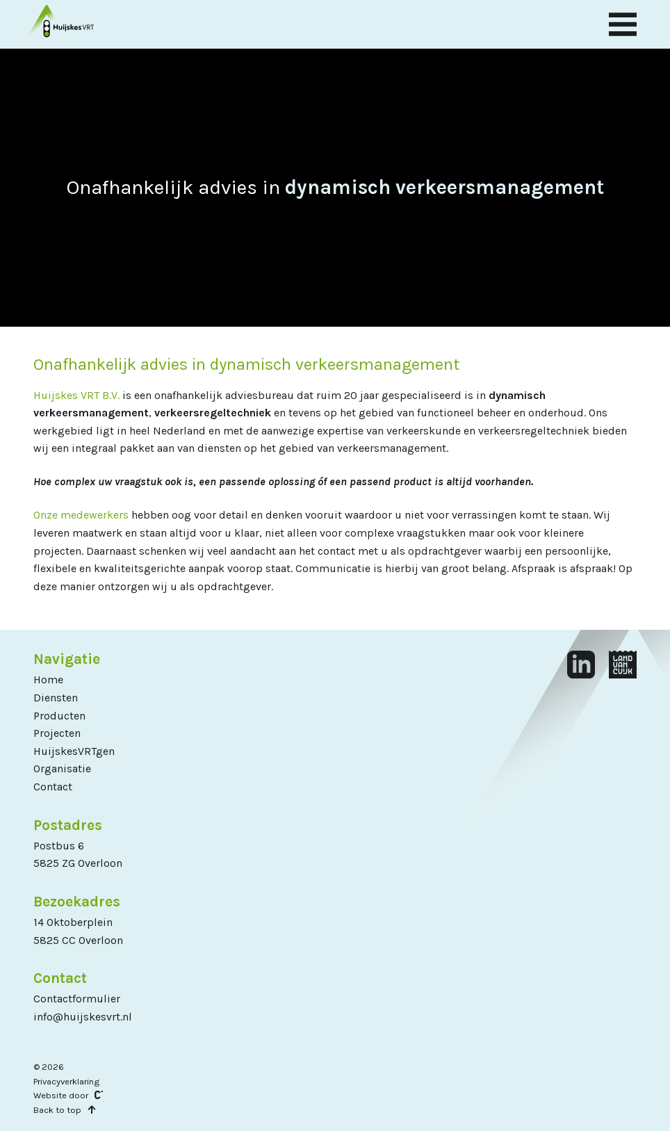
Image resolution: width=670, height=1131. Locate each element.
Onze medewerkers (81, 514)
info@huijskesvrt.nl (82, 1016)
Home (48, 679)
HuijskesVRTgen (74, 751)
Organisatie (62, 768)
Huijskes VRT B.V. (76, 395)
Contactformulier (76, 998)
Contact (52, 786)
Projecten (57, 733)
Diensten (55, 697)
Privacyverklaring (66, 1081)
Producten (59, 715)
